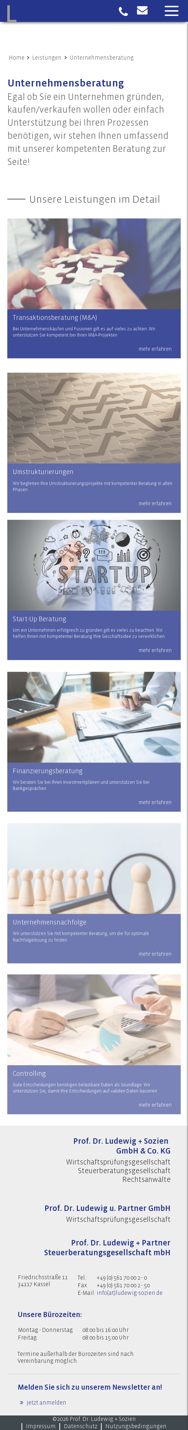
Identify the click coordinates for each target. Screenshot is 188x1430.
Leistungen (47, 57)
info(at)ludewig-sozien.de (129, 1293)
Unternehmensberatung (102, 57)
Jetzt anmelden (46, 1402)
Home (16, 57)
